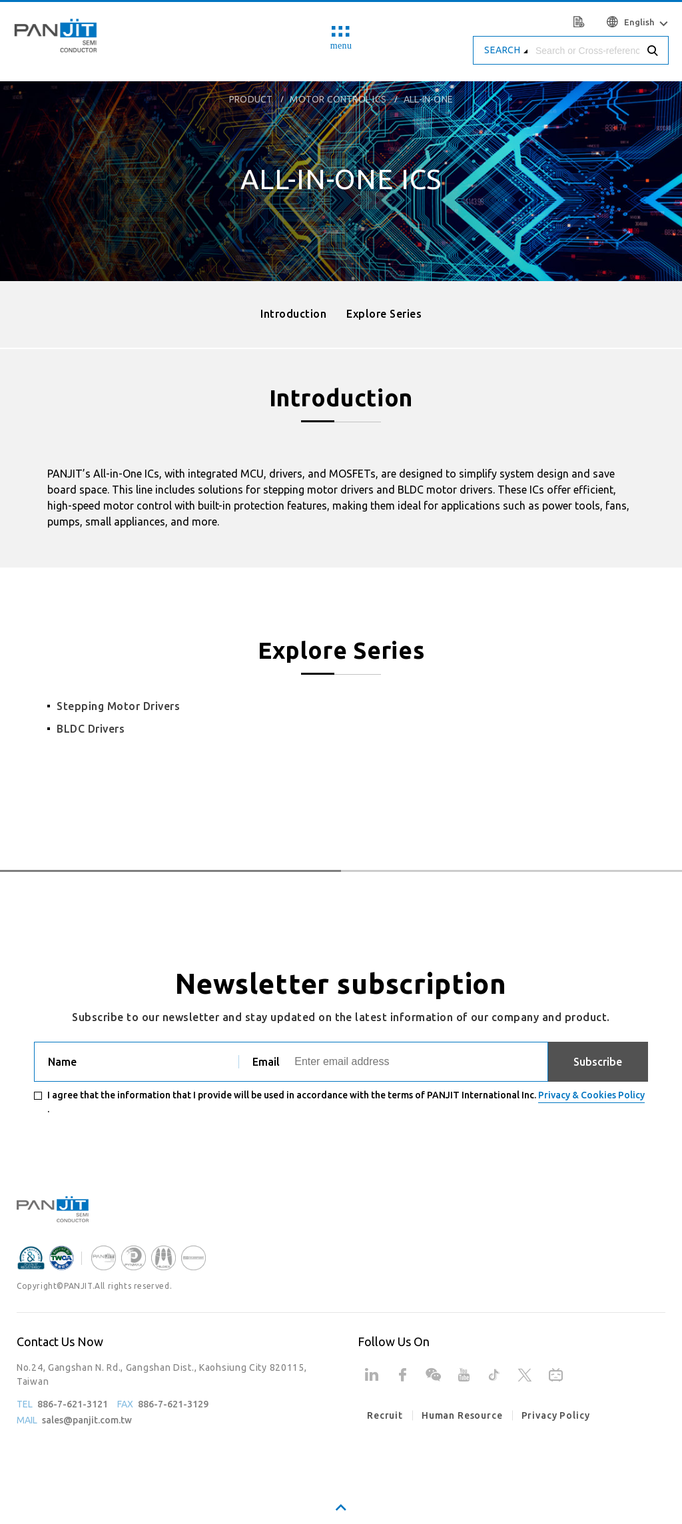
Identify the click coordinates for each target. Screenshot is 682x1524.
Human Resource (462, 1415)
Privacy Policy (555, 1415)
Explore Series (384, 314)
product (250, 99)
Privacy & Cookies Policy (591, 1095)
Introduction (293, 314)
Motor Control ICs (338, 99)
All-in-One (428, 99)
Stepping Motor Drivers (118, 706)
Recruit (385, 1415)
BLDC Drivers (91, 729)
